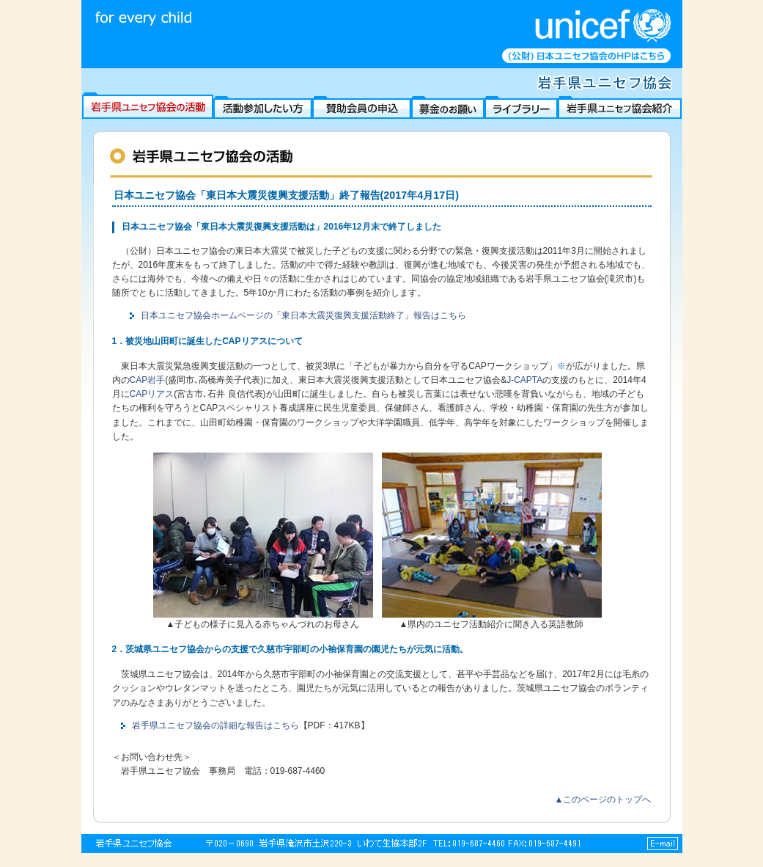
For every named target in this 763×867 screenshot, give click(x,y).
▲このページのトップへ (603, 799)
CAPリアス (152, 394)
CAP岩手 (148, 380)
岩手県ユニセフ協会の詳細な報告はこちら (215, 725)
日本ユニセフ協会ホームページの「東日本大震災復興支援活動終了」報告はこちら (303, 315)
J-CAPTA (524, 380)
